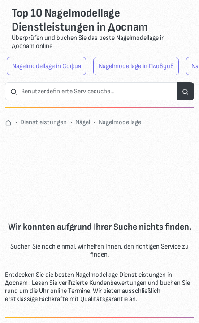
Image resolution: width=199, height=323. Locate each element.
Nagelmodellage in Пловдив (136, 66)
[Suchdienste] (185, 91)
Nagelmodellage (120, 122)
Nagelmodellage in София (46, 66)
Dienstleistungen (43, 122)
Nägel (82, 122)
